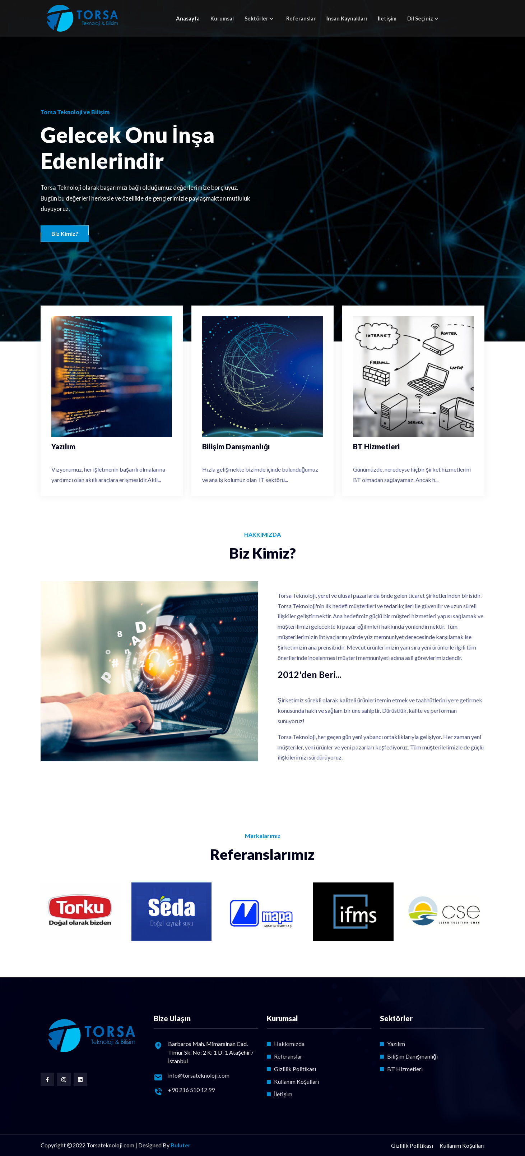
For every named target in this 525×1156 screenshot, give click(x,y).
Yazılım (396, 1043)
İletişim (387, 18)
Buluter (181, 1145)
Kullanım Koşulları (296, 1081)
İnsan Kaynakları (346, 18)
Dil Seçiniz (420, 18)
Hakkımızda (289, 1043)
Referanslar (301, 18)
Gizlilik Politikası (295, 1068)
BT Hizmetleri (405, 1068)
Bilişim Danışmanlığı (412, 1056)
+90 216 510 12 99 (191, 1089)
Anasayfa (188, 18)
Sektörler (256, 18)
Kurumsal (222, 18)
